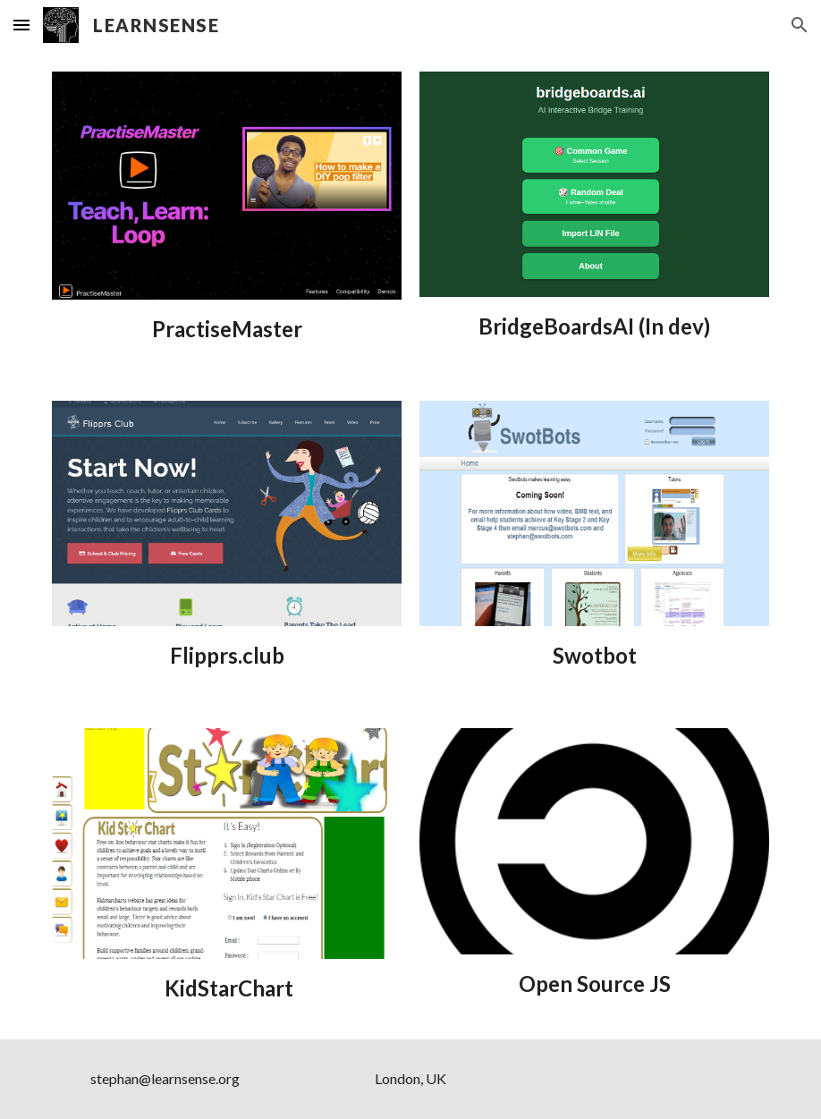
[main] (226, 329)
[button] (21, 24)
